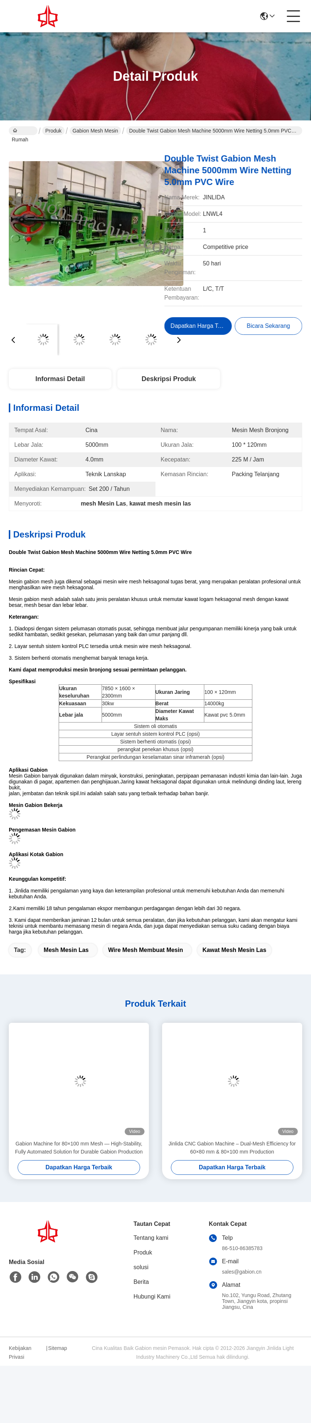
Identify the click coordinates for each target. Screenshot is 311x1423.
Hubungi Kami (152, 1296)
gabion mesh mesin (95, 131)
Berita (141, 1282)
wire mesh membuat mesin (145, 950)
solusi (141, 1267)
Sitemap (57, 1348)
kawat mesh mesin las (234, 950)
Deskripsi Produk (169, 379)
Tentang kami (150, 1238)
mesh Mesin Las (66, 950)
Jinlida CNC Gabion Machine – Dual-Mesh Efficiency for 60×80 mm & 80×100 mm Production (232, 1148)
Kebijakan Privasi (20, 1352)
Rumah (20, 131)
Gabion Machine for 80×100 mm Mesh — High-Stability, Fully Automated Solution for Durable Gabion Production (79, 1148)
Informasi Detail (60, 379)
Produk (53, 131)
